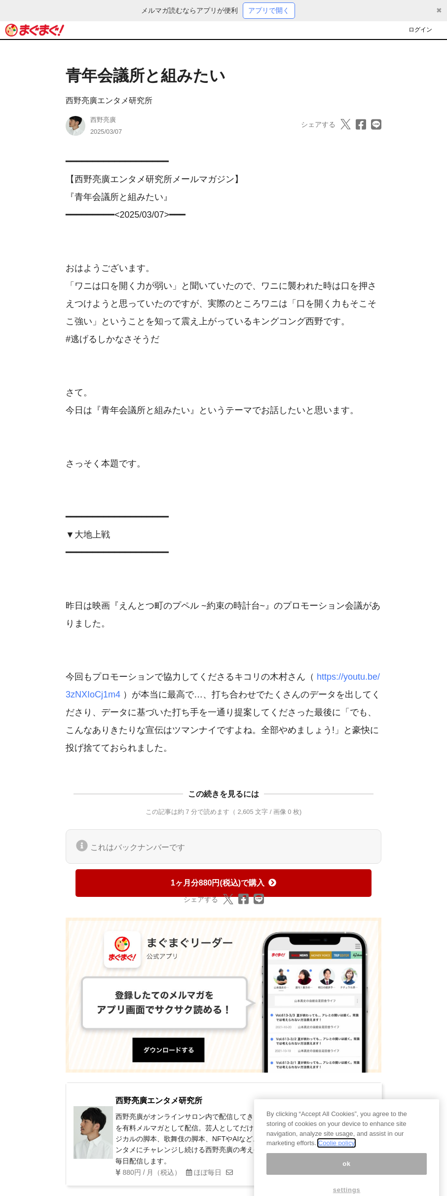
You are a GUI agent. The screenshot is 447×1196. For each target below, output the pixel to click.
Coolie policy (336, 1152)
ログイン (420, 29)
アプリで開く (269, 10)
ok (346, 1173)
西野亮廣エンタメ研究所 (109, 100)
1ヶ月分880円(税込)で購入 (223, 883)
